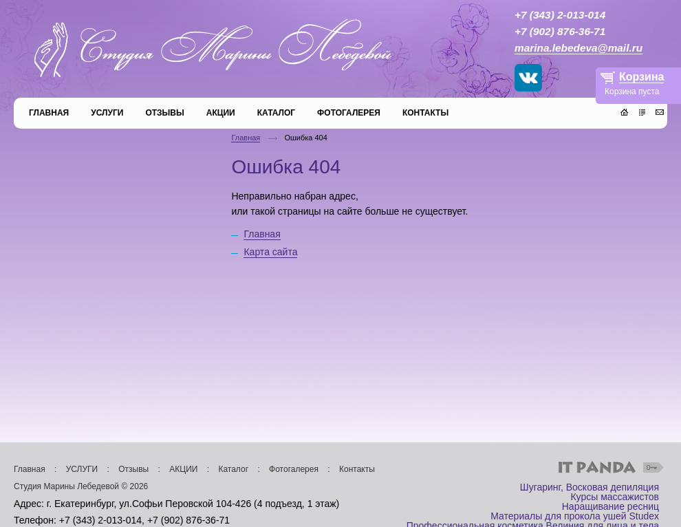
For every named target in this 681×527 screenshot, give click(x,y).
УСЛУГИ (82, 469)
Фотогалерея (293, 469)
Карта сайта (270, 251)
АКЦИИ (183, 469)
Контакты (357, 469)
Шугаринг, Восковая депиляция (589, 487)
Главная (245, 137)
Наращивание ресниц (610, 506)
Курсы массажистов (614, 496)
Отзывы (133, 469)
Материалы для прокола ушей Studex (574, 515)
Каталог (233, 469)
